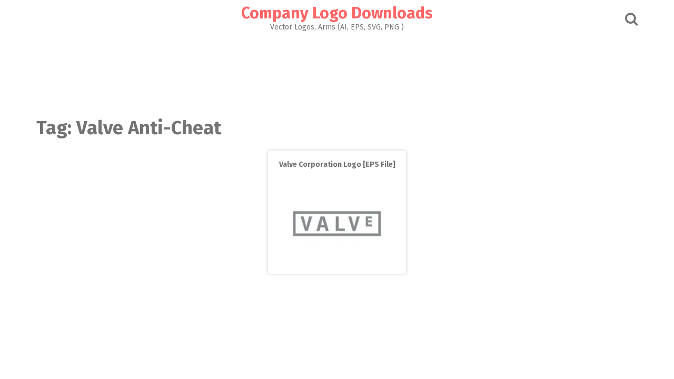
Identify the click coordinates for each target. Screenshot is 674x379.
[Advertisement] (337, 71)
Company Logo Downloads (337, 13)
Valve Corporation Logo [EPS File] (337, 164)
